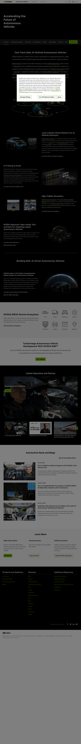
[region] (41, 88)
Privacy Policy (55, 90)
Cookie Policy (28, 89)
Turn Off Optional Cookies (46, 97)
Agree (59, 97)
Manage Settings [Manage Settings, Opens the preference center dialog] (25, 97)
